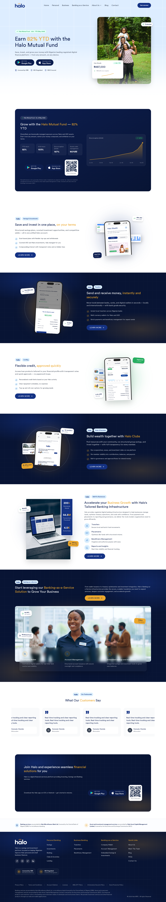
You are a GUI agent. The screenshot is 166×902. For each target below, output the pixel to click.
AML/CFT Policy (78, 885)
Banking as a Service (80, 5)
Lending (49, 861)
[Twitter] (28, 861)
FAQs (130, 857)
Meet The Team (134, 849)
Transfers (77, 845)
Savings (49, 845)
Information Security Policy (95, 885)
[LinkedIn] (33, 861)
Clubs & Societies (53, 857)
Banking (49, 853)
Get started (144, 5)
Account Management (109, 849)
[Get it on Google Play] (24, 62)
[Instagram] (22, 861)
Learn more (25, 255)
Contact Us (132, 861)
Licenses (65, 885)
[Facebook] (17, 861)
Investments (51, 849)
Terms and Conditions (35, 885)
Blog (106, 5)
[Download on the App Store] (44, 62)
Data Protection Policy (116, 885)
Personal (55, 5)
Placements (78, 849)
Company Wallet (107, 845)
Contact (115, 5)
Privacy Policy (19, 885)
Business (65, 5)
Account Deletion (52, 885)
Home (46, 5)
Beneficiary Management (82, 853)
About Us (97, 5)
